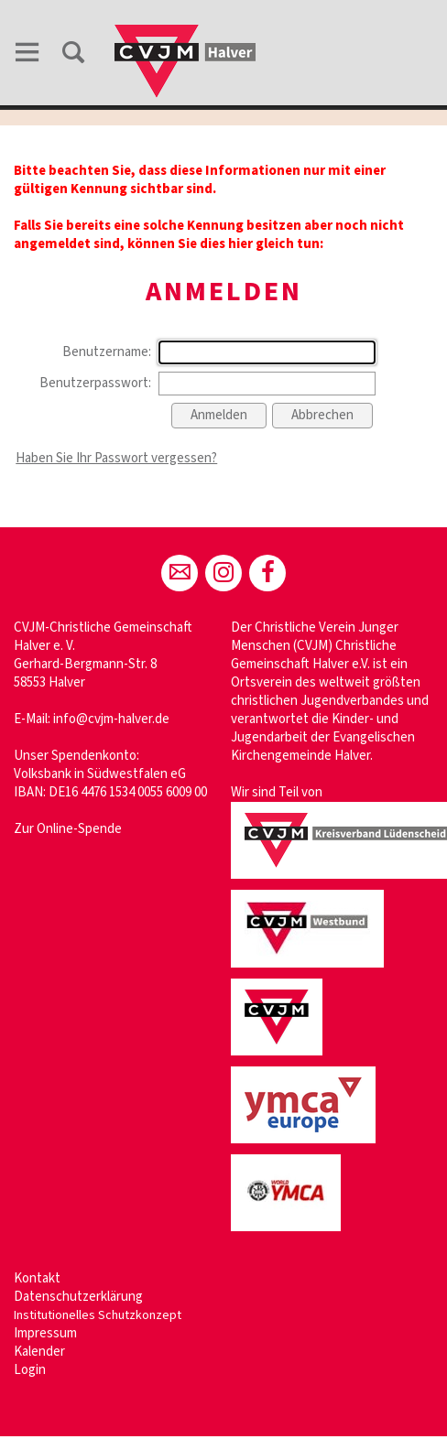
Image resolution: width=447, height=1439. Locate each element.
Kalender (39, 1351)
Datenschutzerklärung (78, 1296)
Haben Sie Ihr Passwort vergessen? (116, 458)
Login (30, 1369)
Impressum (45, 1333)
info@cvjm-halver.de (111, 719)
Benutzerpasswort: (95, 383)
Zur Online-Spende (68, 829)
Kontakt (37, 1278)
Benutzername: (106, 352)
